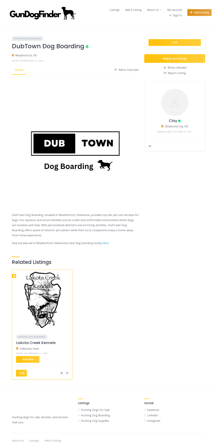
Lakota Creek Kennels (36, 342)
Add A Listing (133, 10)
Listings (115, 10)
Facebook (153, 410)
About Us (153, 10)
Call (174, 42)
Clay (173, 120)
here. (106, 243)
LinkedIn (152, 415)
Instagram (153, 421)
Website (28, 359)
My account (174, 10)
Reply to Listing (174, 58)
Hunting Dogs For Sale (95, 410)
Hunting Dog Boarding (27, 38)
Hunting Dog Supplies (95, 421)
